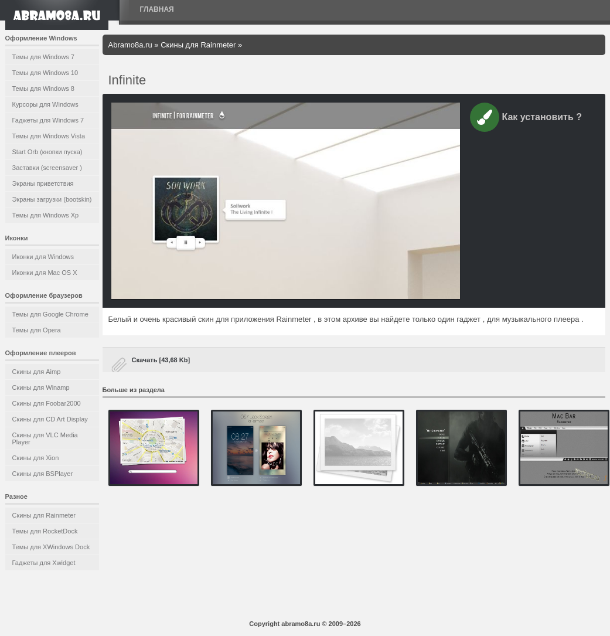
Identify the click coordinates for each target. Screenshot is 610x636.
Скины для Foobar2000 (46, 403)
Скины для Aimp (36, 371)
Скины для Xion (35, 457)
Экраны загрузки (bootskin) (52, 199)
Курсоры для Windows (45, 104)
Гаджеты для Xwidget (44, 562)
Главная (157, 9)
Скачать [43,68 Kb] (161, 359)
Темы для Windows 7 (43, 56)
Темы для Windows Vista (49, 136)
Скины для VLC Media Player (45, 438)
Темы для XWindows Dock (51, 546)
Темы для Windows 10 (45, 72)
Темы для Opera (36, 330)
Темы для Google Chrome (50, 314)
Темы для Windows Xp (45, 215)
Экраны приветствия (43, 183)
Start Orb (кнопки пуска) (47, 151)
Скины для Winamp (41, 387)
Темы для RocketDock (45, 531)
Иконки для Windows (43, 256)
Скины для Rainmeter (44, 515)
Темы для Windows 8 (43, 88)
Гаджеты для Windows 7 (48, 120)
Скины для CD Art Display (50, 419)
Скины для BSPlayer (42, 473)
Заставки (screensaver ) (47, 167)
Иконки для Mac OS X (44, 272)
